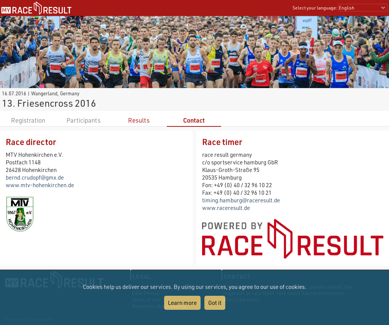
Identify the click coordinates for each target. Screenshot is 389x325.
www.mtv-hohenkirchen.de (40, 185)
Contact (194, 120)
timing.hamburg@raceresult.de (241, 200)
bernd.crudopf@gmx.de (35, 177)
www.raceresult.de (226, 207)
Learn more (182, 302)
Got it (214, 302)
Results (139, 120)
